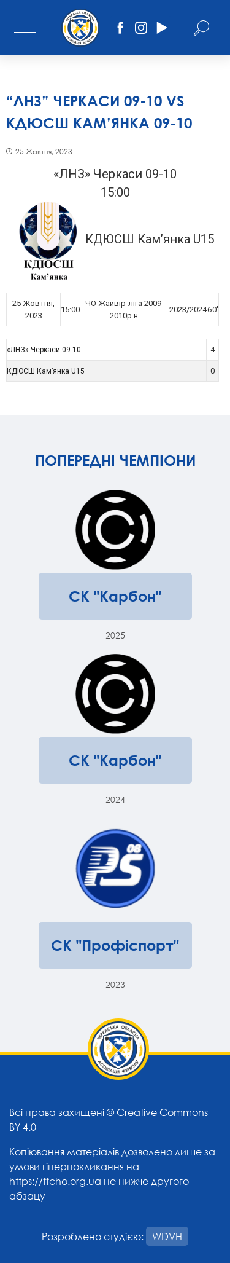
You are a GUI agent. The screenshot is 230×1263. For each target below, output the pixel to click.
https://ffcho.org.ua (55, 1180)
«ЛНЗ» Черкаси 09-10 (44, 349)
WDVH (167, 1236)
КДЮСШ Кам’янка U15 (46, 371)
